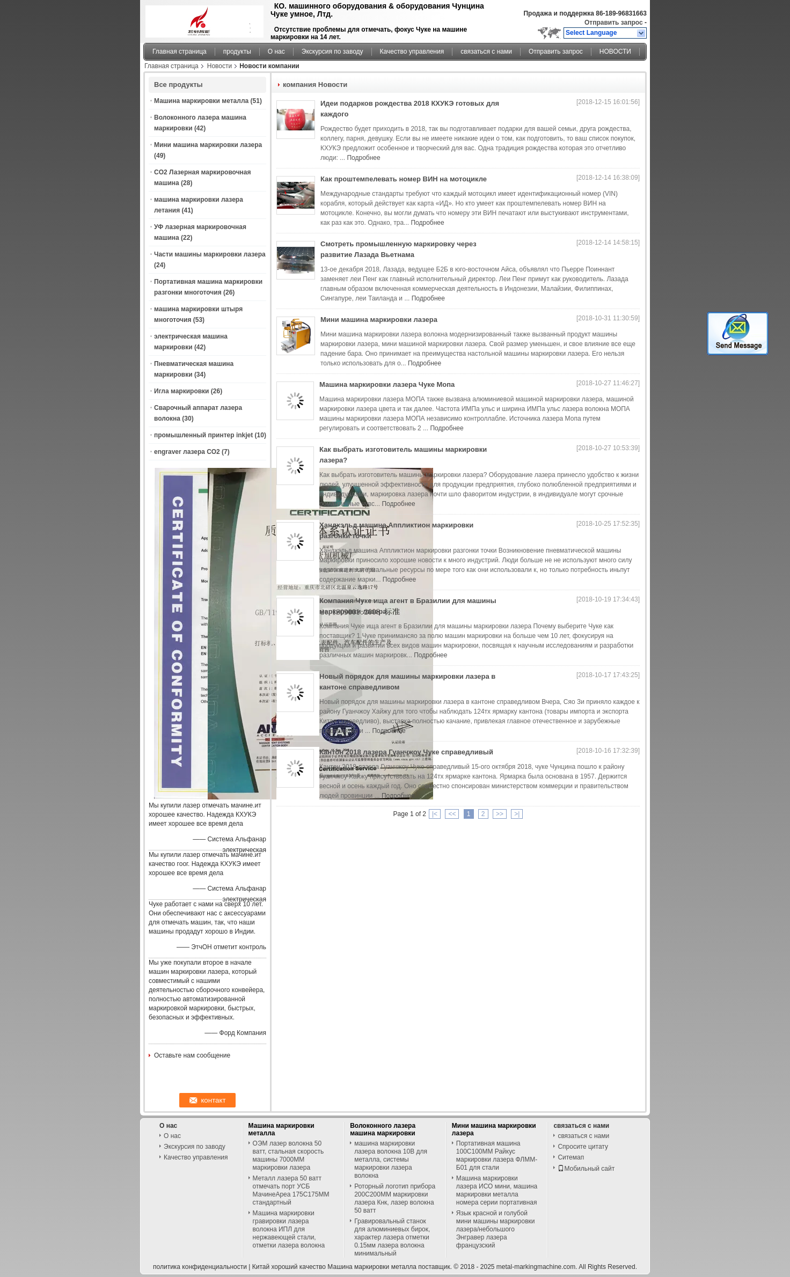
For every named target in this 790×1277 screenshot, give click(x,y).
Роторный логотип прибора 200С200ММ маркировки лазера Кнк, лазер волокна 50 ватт (394, 1198)
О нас (276, 51)
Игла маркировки (181, 391)
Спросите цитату (583, 1146)
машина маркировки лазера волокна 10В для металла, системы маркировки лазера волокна (390, 1159)
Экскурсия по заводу (332, 51)
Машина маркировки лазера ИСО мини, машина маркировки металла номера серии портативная (496, 1190)
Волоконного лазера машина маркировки (382, 1129)
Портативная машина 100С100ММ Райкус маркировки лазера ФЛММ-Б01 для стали (496, 1155)
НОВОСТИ (615, 51)
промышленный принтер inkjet (203, 435)
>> (499, 814)
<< (452, 814)
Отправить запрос (614, 22)
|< (434, 814)
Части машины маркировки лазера (210, 254)
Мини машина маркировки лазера (208, 145)
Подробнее (363, 158)
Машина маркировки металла (201, 101)
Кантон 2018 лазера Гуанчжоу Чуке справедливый (406, 752)
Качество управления (412, 51)
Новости (219, 66)
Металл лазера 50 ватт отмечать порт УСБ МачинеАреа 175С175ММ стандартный (291, 1190)
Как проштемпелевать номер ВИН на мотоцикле (403, 179)
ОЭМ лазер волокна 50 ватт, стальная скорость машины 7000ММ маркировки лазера (288, 1155)
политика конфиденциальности (200, 1267)
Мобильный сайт (586, 1168)
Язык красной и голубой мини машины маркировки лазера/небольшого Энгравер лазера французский (495, 1229)
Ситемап (571, 1157)
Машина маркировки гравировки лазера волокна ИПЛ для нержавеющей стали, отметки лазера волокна (289, 1229)
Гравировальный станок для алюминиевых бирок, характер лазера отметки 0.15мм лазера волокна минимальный (392, 1237)
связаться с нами (486, 51)
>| (517, 814)
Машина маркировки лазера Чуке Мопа (387, 384)
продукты (237, 51)
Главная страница (179, 51)
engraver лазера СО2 (187, 452)
